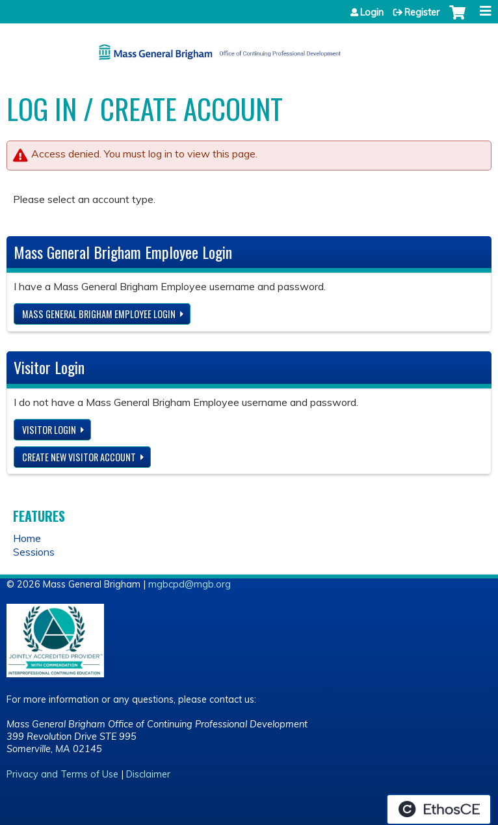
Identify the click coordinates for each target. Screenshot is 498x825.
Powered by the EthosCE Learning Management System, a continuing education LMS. (438, 809)
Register (421, 12)
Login (372, 12)
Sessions (34, 551)
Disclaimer (148, 774)
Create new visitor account (79, 457)
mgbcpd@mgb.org (189, 584)
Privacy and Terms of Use (62, 774)
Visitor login (49, 430)
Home (27, 538)
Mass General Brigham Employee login (99, 314)
